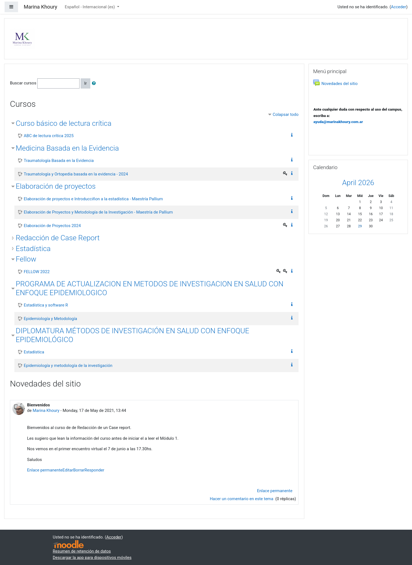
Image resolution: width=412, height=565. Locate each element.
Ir (85, 83)
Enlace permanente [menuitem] (274, 490)
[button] (95, 83)
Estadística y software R (46, 305)
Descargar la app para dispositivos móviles (92, 557)
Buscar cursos (23, 83)
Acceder (398, 6)
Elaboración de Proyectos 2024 (52, 225)
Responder (94, 470)
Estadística (33, 248)
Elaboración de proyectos (56, 186)
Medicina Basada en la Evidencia (67, 148)
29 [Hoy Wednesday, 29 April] (360, 226)
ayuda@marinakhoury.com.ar (338, 121)
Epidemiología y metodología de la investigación (68, 365)
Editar (67, 470)
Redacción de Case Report (58, 238)
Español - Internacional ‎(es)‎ (90, 6)
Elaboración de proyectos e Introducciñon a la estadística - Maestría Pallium (93, 198)
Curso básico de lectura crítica (63, 123)
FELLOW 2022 (37, 271)
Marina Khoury (46, 410)
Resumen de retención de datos (82, 551)
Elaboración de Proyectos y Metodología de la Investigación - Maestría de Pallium (98, 212)
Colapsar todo (286, 114)
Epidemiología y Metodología (50, 318)
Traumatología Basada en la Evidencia (59, 160)
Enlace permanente (44, 470)
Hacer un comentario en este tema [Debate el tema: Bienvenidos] (242, 498)
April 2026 (358, 182)
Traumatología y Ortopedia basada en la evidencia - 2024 (76, 174)
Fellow (26, 259)
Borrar (78, 470)
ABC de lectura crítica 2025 (49, 135)
